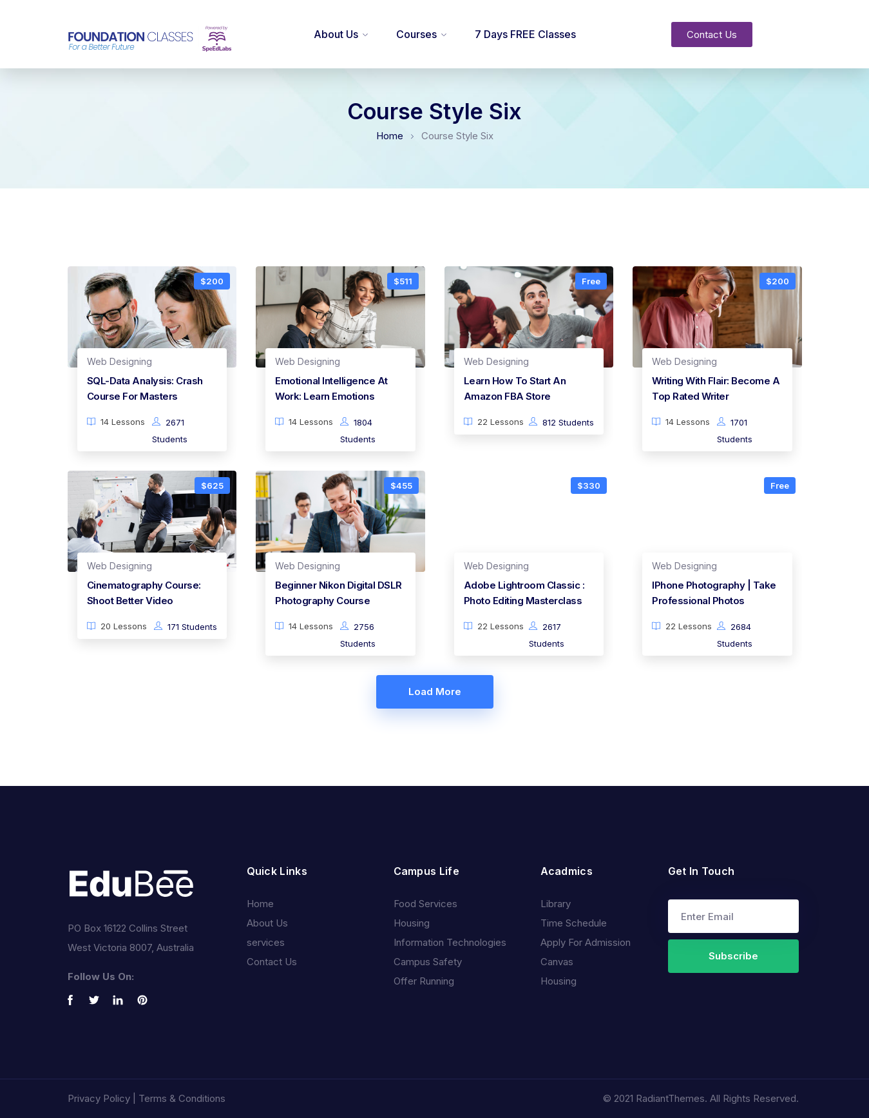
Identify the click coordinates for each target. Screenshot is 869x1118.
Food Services (425, 903)
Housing (412, 923)
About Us (336, 34)
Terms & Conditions (181, 1098)
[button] (711, 34)
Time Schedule (573, 923)
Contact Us (272, 962)
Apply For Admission (585, 942)
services (266, 942)
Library (555, 903)
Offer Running (424, 981)
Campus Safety (428, 962)
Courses (416, 34)
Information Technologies (450, 942)
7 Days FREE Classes (525, 34)
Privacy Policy (99, 1098)
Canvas (556, 962)
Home (389, 136)
